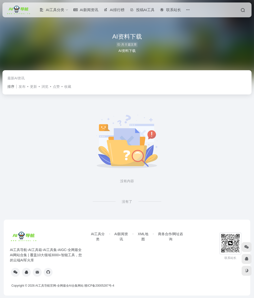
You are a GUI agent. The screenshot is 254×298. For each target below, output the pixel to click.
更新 (33, 87)
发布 (22, 87)
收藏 (67, 87)
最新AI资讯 (16, 78)
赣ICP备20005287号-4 (99, 285)
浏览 (44, 87)
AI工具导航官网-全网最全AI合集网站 (59, 285)
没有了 (127, 202)
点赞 (56, 87)
